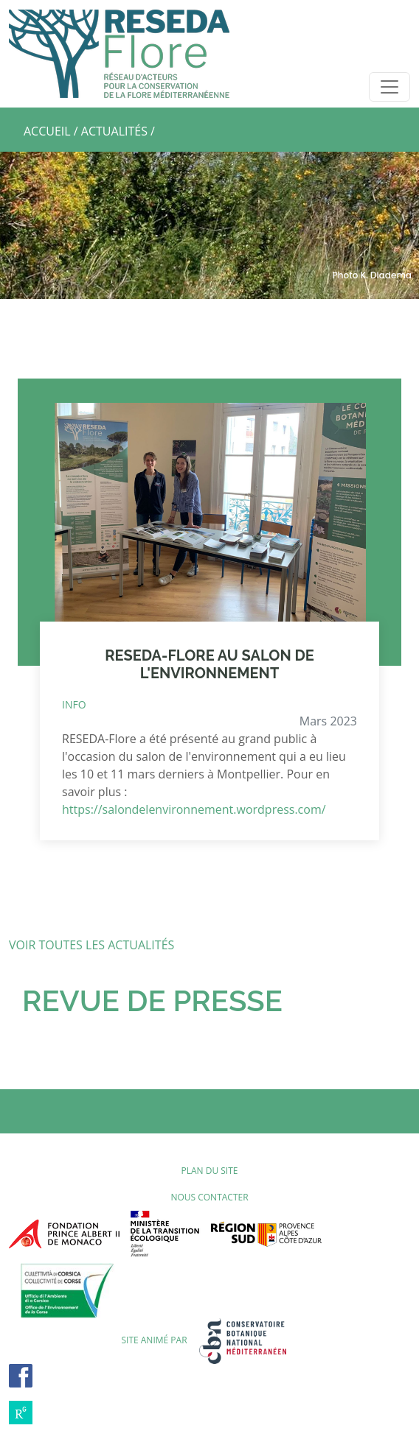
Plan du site (209, 1170)
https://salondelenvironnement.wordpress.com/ (194, 809)
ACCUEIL (47, 131)
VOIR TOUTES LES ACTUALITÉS (91, 945)
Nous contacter (209, 1197)
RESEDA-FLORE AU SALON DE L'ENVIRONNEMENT (209, 664)
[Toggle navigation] (389, 87)
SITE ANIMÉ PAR (209, 1340)
